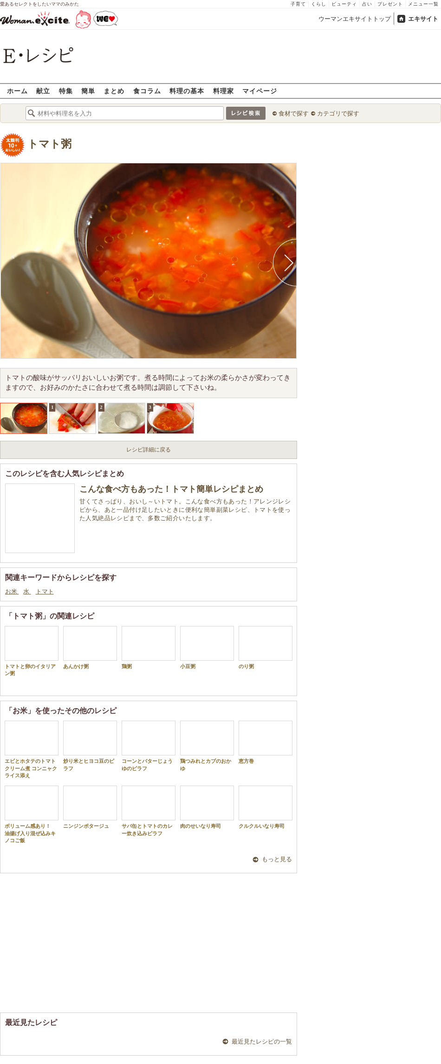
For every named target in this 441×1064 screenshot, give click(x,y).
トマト (45, 591)
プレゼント (390, 3)
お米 (12, 591)
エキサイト (423, 18)
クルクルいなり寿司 (265, 807)
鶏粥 (148, 647)
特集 (66, 90)
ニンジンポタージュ (90, 807)
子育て (298, 3)
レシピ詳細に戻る (148, 449)
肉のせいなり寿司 (207, 807)
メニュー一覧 (423, 3)
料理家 (223, 90)
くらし (318, 3)
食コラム (147, 90)
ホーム (17, 90)
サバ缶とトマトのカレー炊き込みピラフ (148, 811)
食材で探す (294, 113)
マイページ (259, 90)
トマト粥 (49, 144)
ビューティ (344, 3)
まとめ (114, 90)
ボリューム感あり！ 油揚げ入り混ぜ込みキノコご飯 (31, 814)
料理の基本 (186, 90)
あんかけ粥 (90, 647)
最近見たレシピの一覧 (262, 1041)
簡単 (88, 90)
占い (367, 3)
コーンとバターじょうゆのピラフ (148, 746)
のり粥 (265, 647)
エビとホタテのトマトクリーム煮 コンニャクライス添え (31, 749)
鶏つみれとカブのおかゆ (207, 746)
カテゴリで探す (338, 113)
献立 (43, 90)
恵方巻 (265, 742)
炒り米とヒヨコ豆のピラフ (90, 746)
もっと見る (277, 859)
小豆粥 (207, 647)
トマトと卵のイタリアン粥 (31, 651)
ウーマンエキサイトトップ (354, 18)
